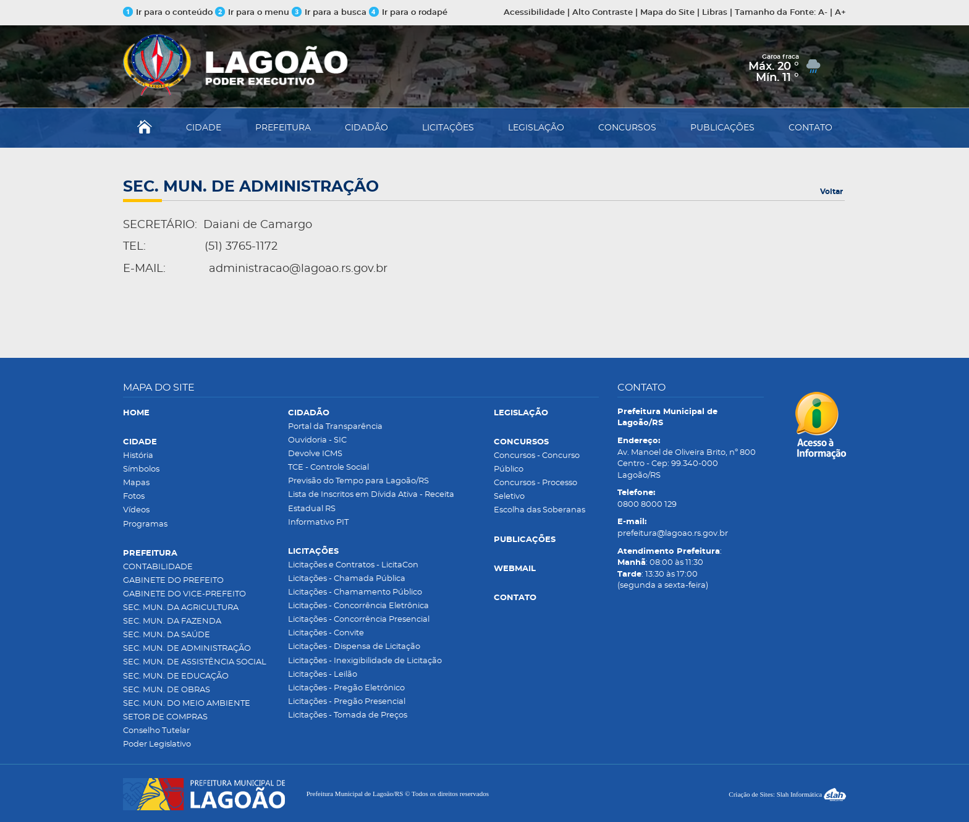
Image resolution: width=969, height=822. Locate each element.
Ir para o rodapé (408, 13)
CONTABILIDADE (158, 567)
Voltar (831, 191)
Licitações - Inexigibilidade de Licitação (365, 661)
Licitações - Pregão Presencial (346, 702)
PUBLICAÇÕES (722, 128)
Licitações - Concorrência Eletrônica (358, 606)
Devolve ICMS (315, 454)
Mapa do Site (667, 13)
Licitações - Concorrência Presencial (358, 620)
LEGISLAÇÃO (536, 128)
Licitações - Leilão (322, 675)
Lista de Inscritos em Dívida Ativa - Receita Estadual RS (371, 501)
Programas (145, 524)
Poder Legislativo (157, 744)
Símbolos (141, 469)
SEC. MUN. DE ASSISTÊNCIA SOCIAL (194, 662)
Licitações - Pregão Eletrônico (346, 688)
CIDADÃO (366, 128)
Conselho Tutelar (156, 731)
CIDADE (203, 128)
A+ (840, 13)
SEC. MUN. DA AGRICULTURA (181, 608)
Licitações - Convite (326, 633)
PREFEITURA (283, 128)
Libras (714, 13)
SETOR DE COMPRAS (165, 717)
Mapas (136, 483)
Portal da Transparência (335, 427)
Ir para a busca (329, 13)
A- (822, 13)
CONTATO (810, 128)
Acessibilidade (534, 13)
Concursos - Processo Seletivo (535, 490)
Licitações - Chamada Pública (346, 579)
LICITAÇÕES (448, 128)
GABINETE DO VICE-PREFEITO (184, 594)
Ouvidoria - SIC (317, 440)
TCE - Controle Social (328, 468)
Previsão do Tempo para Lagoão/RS (358, 481)
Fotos (134, 497)
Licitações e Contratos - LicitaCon (353, 565)
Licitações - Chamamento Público (355, 592)
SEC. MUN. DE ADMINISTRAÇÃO (187, 649)
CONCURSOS (627, 128)
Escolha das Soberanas (539, 510)
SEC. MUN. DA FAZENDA (172, 621)
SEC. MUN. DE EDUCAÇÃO (176, 676)
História (138, 456)
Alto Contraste (602, 13)
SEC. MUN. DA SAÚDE (166, 635)
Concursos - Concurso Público (537, 462)
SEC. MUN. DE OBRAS (166, 690)
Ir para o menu (253, 13)
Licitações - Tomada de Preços (347, 715)
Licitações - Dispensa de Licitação (354, 647)
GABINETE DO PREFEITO (173, 581)
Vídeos (136, 510)
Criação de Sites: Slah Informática (787, 794)
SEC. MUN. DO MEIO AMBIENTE (186, 704)
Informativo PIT (318, 523)
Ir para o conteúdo (168, 13)
